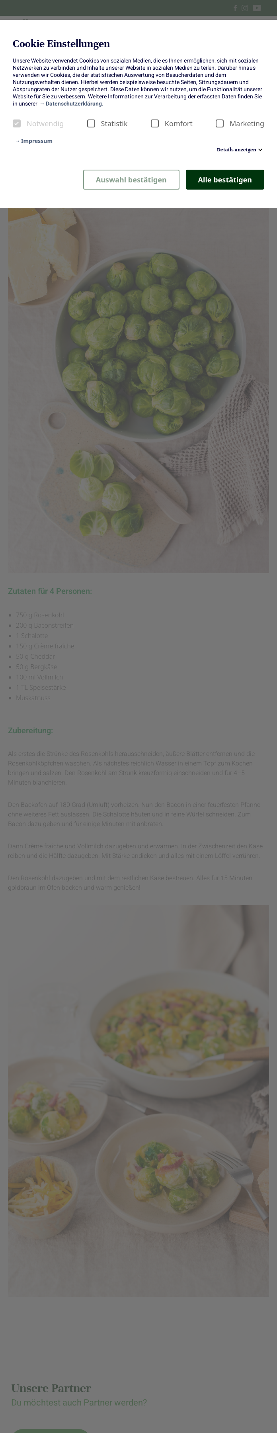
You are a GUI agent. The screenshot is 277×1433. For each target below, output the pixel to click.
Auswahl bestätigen (131, 179)
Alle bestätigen (225, 179)
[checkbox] (17, 123)
